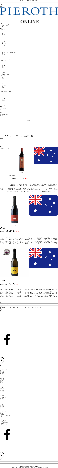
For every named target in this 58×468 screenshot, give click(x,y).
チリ (1, 396)
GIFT (1, 106)
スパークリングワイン (4, 369)
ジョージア (2, 405)
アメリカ (1, 386)
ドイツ (1, 383)
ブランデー (2, 372)
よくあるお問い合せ (4, 422)
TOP (1, 27)
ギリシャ (1, 407)
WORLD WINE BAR (3, 108)
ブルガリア (2, 403)
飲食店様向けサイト (4, 425)
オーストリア (2, 391)
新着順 (2, 148)
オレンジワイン (2, 371)
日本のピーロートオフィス (5, 415)
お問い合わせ (3, 421)
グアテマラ (2, 406)
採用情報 (2, 423)
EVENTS (1, 107)
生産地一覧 (2, 378)
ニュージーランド (3, 397)
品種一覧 (1, 380)
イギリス (1, 404)
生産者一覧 (2, 379)
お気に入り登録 (14, 181)
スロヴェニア (2, 395)
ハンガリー (2, 398)
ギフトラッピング (3, 411)
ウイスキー (2, 374)
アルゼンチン (2, 387)
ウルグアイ (2, 388)
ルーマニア (2, 400)
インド (1, 389)
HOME (1, 109)
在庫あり (21, 172)
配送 (1, 416)
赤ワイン (1, 366)
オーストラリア (2, 390)
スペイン (1, 394)
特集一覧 (1, 413)
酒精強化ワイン (2, 373)
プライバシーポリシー (5, 424)
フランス (1, 382)
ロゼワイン (2, 370)
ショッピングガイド (4, 420)
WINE (1, 28)
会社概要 (2, 414)
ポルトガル (2, 399)
